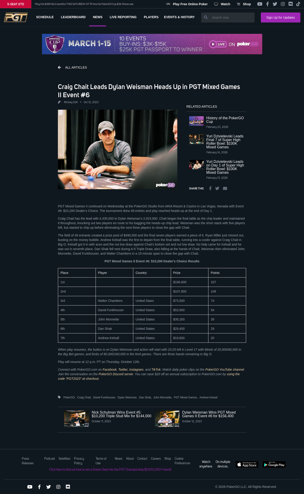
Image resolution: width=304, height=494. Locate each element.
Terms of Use (101, 461)
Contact (142, 458)
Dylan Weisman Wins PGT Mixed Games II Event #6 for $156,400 (209, 414)
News (118, 458)
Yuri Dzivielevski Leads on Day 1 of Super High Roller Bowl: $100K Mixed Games (225, 167)
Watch (222, 4)
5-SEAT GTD (15, 4)
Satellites (64, 458)
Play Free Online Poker (187, 4)
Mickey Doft (71, 102)
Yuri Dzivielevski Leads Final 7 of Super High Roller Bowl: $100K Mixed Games (225, 141)
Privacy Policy (79, 461)
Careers (156, 458)
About (130, 458)
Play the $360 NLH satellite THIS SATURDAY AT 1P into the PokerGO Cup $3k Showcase (84, 4)
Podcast (49, 458)
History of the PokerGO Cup (225, 120)
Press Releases (28, 461)
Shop (244, 4)
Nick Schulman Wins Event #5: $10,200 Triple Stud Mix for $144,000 (121, 414)
